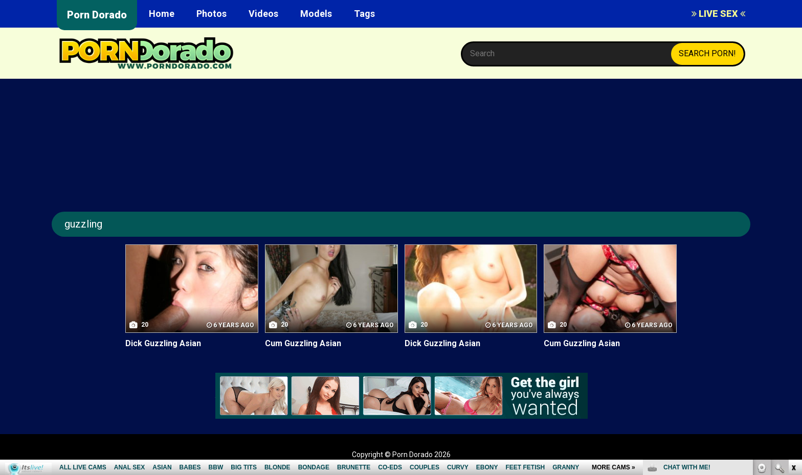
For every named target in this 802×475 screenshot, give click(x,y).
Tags (364, 13)
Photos (211, 13)
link (793, 315)
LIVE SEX (718, 13)
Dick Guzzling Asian (163, 343)
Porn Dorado (97, 15)
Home (161, 13)
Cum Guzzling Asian (303, 343)
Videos (263, 13)
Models (316, 13)
